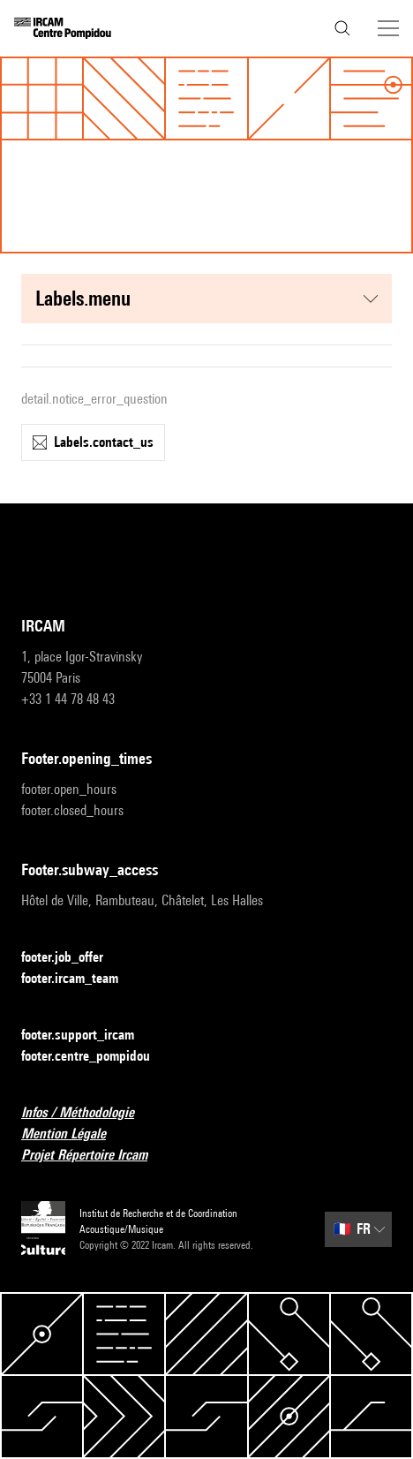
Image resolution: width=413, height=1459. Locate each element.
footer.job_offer (72, 958)
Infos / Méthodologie (88, 1113)
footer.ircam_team (80, 979)
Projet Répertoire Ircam (95, 1155)
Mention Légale (74, 1134)
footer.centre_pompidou (96, 1056)
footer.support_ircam (88, 1035)
